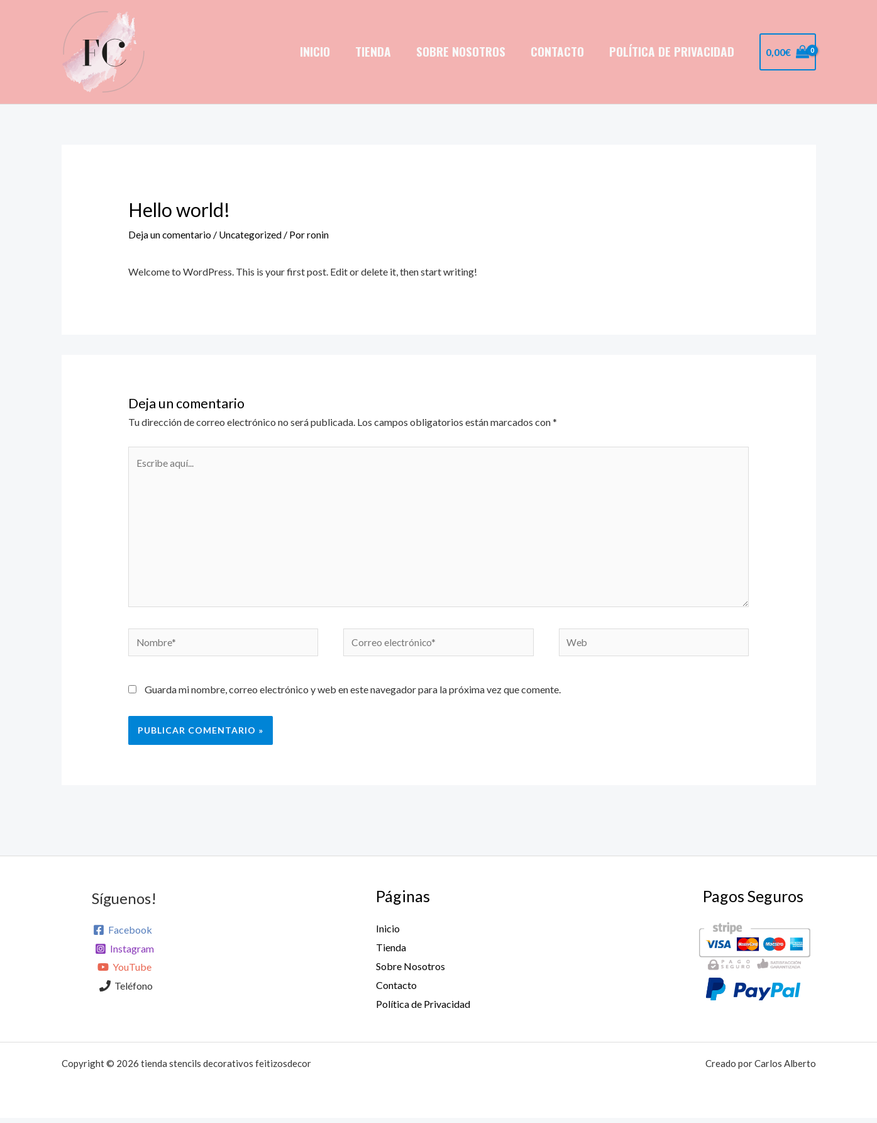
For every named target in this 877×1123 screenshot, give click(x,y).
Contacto (558, 51)
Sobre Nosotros (463, 51)
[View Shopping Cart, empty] (787, 52)
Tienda (376, 51)
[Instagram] (124, 954)
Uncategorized (251, 234)
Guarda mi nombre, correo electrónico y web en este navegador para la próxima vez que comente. (353, 695)
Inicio (319, 51)
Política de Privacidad (672, 51)
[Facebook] (122, 935)
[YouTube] (124, 973)
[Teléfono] (126, 991)
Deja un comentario (170, 234)
